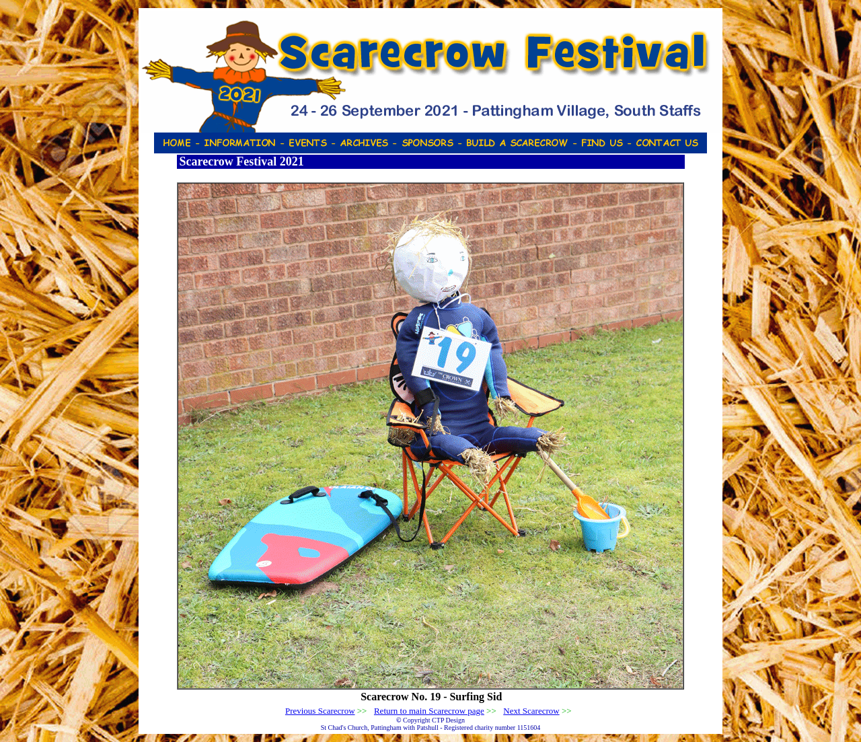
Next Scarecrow (531, 711)
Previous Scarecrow (320, 711)
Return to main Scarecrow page (429, 711)
